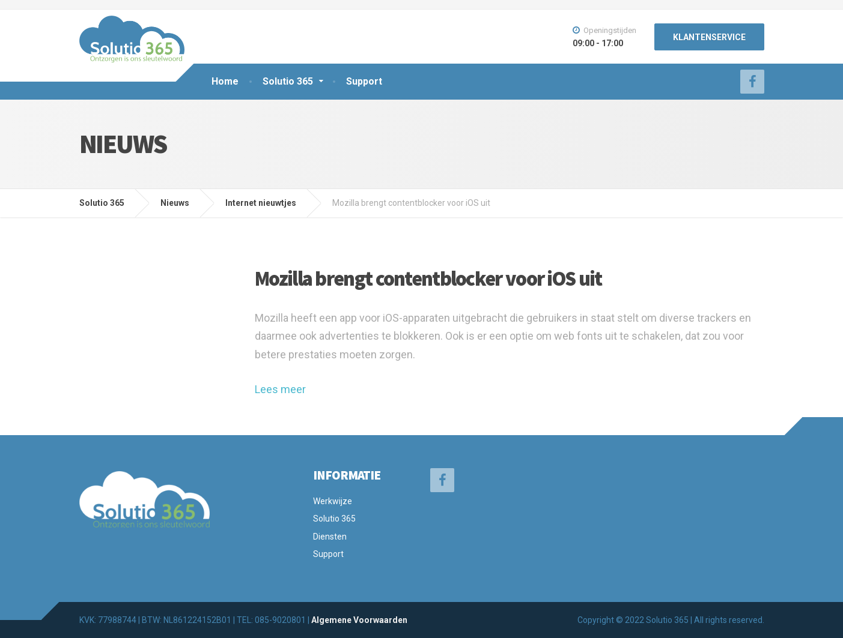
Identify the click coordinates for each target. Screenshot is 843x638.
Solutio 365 (288, 81)
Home (225, 81)
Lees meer (280, 389)
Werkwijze (332, 501)
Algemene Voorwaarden (359, 620)
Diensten (330, 536)
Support (364, 81)
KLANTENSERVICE (709, 37)
